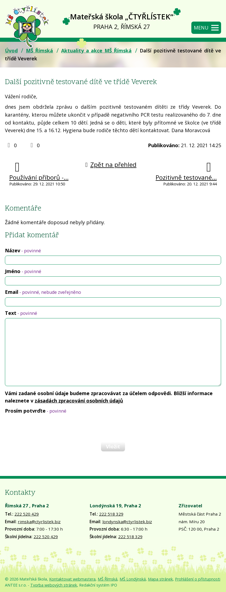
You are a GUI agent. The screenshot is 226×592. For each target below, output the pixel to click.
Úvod (11, 50)
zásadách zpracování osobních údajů (79, 400)
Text (21, 313)
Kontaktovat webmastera (72, 579)
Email (43, 292)
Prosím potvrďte (35, 410)
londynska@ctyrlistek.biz (127, 521)
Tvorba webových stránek (53, 585)
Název (23, 250)
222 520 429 (26, 514)
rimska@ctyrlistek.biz (39, 521)
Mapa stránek (160, 579)
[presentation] (46, 427)
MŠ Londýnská (133, 579)
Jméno (23, 271)
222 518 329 (111, 514)
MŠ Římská (39, 50)
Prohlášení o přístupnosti (197, 579)
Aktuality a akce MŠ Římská (96, 50)
